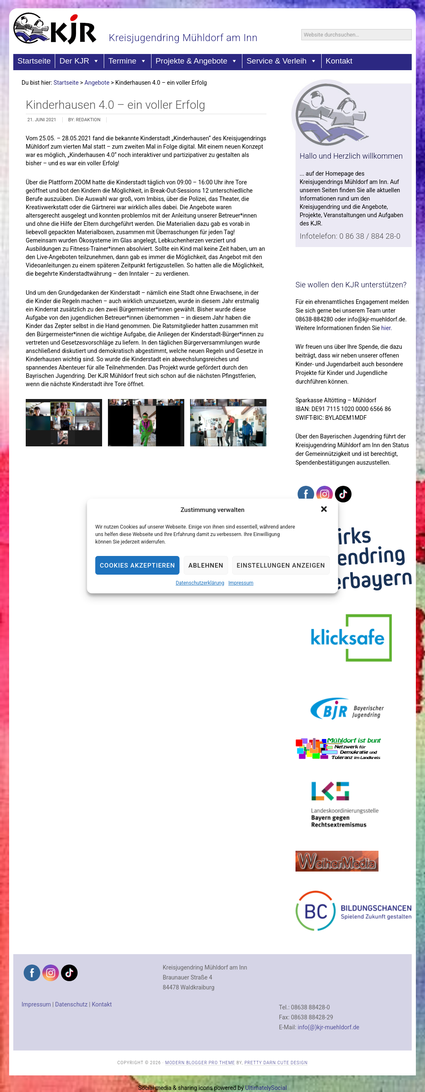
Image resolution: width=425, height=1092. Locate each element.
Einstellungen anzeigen (281, 565)
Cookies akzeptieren (137, 565)
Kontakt (339, 60)
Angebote (97, 82)
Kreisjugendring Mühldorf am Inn (183, 38)
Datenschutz (71, 1004)
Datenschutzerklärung (200, 583)
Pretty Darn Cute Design (276, 1062)
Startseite (34, 60)
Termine (127, 61)
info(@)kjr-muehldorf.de (328, 1027)
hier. (386, 328)
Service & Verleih (282, 61)
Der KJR (79, 61)
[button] (325, 510)
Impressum (240, 583)
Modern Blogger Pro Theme (200, 1062)
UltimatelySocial (266, 1088)
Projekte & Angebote (197, 61)
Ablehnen (205, 565)
